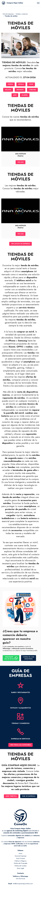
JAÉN (14, 95)
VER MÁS (20, 162)
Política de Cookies (20, 867)
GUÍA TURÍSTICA (11, 797)
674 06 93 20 (20, 880)
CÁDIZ (31, 84)
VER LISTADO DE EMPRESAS (20, 244)
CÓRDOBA (32, 90)
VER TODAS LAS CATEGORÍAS (20, 746)
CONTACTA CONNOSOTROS (29, 659)
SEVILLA (21, 84)
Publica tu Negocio (20, 862)
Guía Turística (20, 859)
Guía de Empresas (20, 857)
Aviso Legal (20, 869)
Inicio (20, 854)
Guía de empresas (8, 14)
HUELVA (10, 84)
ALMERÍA (25, 95)
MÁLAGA (8, 90)
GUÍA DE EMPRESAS (29, 797)
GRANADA (20, 90)
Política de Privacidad (20, 864)
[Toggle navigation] (38, 3)
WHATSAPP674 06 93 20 (11, 659)
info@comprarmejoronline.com (23, 885)
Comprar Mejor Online (15, 3)
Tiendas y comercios (22, 14)
